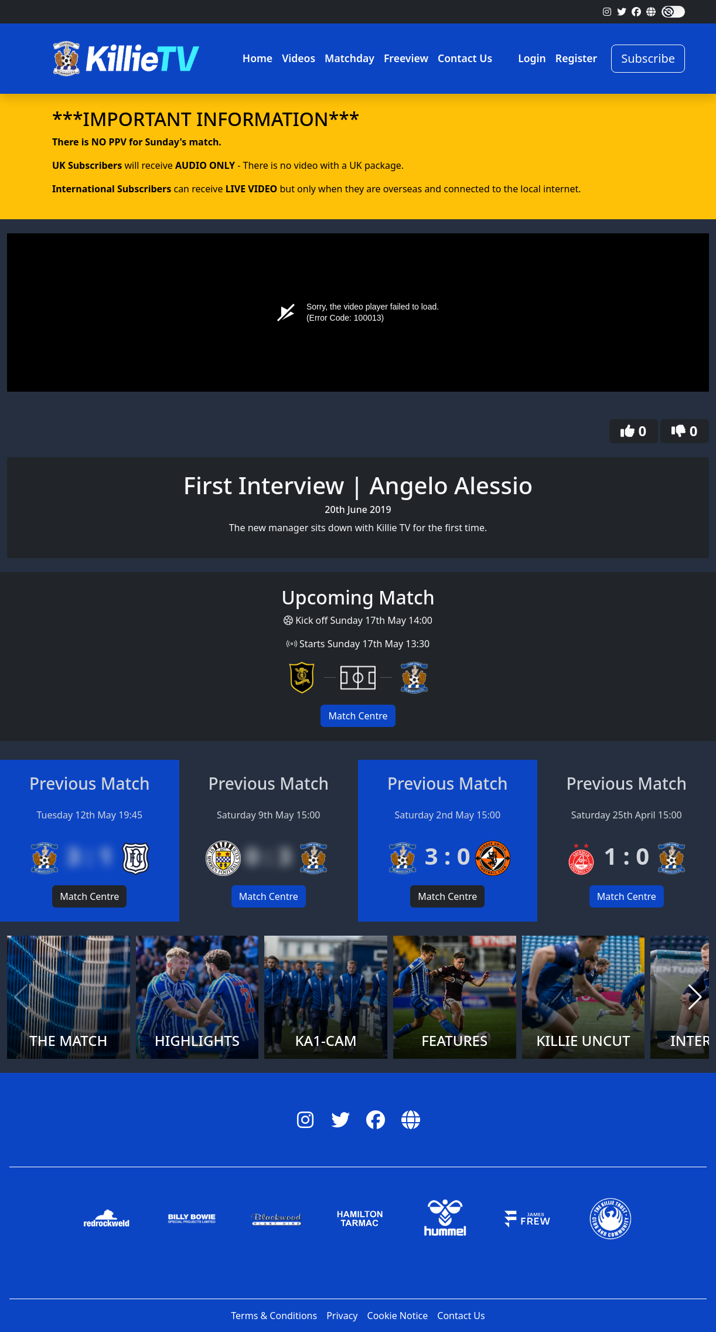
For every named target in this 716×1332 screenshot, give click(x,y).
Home (257, 58)
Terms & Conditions (274, 1315)
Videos (298, 58)
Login (532, 58)
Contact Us (465, 58)
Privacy (341, 1315)
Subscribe (648, 58)
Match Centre (357, 715)
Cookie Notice (397, 1315)
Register (576, 58)
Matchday (349, 58)
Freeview (406, 58)
